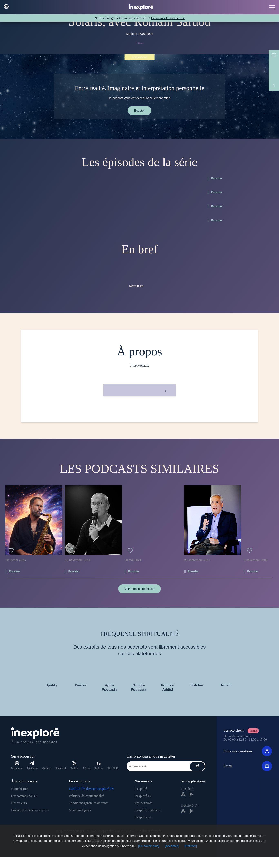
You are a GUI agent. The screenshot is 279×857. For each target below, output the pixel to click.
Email (247, 766)
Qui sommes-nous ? (24, 796)
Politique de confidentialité (86, 796)
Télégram (32, 765)
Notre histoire (20, 788)
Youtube (46, 768)
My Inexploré (143, 803)
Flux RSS (112, 768)
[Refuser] (190, 846)
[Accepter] (172, 846)
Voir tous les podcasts (140, 588)
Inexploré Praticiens (147, 810)
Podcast (98, 765)
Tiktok (86, 768)
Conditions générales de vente (88, 803)
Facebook (60, 768)
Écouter (139, 110)
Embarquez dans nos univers (30, 810)
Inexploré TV (143, 796)
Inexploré (140, 788)
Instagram (17, 765)
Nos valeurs (19, 803)
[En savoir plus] (148, 846)
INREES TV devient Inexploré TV (91, 788)
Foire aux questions (247, 751)
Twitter (75, 765)
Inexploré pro (143, 817)
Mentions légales (80, 810)
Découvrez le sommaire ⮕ (168, 18)
